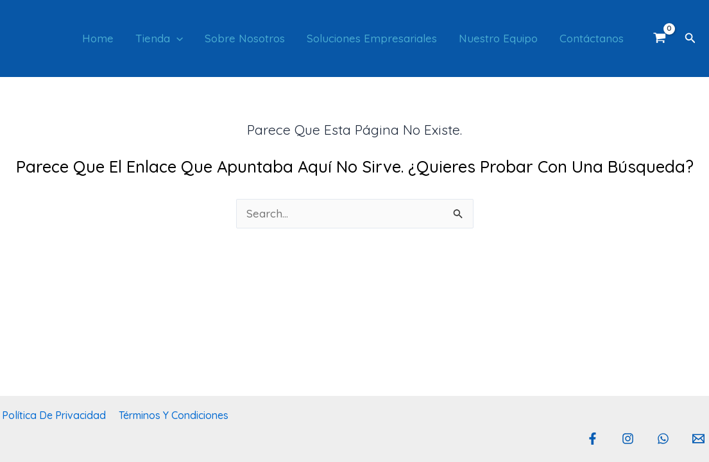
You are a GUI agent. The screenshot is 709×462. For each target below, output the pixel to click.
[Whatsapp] (663, 438)
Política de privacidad (52, 415)
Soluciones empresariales (372, 38)
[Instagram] (627, 438)
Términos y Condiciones (169, 415)
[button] (176, 38)
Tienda (159, 38)
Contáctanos (592, 38)
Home (98, 38)
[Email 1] (698, 438)
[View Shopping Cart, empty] (659, 38)
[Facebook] (592, 438)
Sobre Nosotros (245, 38)
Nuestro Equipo (498, 38)
